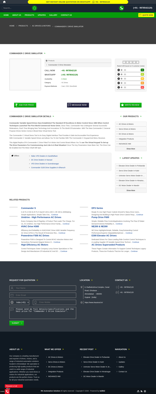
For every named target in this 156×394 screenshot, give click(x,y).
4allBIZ (102, 391)
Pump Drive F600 (100, 217)
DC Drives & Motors (126, 134)
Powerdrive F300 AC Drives (35, 235)
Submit (15, 323)
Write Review (132, 105)
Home (6, 15)
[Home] (4, 2)
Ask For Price (26, 105)
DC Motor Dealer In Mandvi (129, 185)
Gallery (53, 15)
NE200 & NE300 (100, 226)
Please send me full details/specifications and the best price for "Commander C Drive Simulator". (45, 312)
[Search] (34, 8)
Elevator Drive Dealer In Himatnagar (132, 181)
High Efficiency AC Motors (34, 245)
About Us (16, 15)
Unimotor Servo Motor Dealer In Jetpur (133, 176)
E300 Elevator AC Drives (104, 235)
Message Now (79, 105)
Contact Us (66, 15)
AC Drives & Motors (41, 26)
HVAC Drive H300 (30, 226)
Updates (42, 15)
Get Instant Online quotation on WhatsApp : (78, 2)
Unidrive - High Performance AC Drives (41, 217)
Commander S (28, 208)
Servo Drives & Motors (127, 129)
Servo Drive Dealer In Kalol (129, 171)
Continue (54, 215)
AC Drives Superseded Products (108, 245)
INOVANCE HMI (125, 144)
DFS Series (97, 208)
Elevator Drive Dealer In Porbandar (132, 166)
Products (29, 15)
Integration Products (126, 139)
